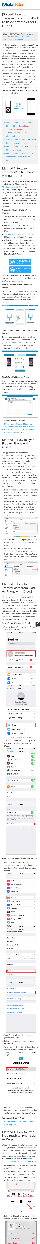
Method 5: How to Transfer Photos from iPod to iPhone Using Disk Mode (19, 156)
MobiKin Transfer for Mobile (13, 187)
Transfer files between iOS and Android (20, 234)
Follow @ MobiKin (16, 39)
